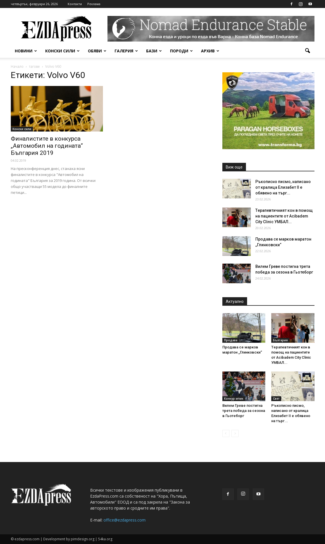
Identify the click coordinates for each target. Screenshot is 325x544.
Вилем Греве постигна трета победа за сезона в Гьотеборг (243, 410)
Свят (276, 399)
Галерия (126, 51)
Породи (181, 51)
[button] (307, 51)
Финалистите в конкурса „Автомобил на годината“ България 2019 (47, 145)
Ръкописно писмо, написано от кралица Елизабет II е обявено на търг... (283, 187)
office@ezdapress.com (124, 520)
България (280, 340)
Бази (154, 51)
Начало (17, 66)
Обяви (97, 51)
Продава (230, 340)
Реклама (93, 4)
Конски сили (62, 51)
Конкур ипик (233, 399)
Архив (210, 51)
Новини (26, 51)
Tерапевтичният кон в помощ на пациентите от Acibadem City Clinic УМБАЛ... (284, 216)
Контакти (75, 4)
